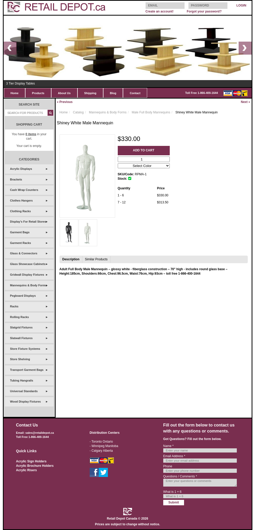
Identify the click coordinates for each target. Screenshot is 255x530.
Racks (14, 306)
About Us (64, 93)
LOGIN (241, 5)
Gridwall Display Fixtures (27, 274)
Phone (167, 466)
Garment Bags (20, 232)
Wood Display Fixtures (25, 401)
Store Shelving (20, 359)
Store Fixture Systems (25, 348)
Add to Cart (143, 150)
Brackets (16, 179)
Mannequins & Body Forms (28, 285)
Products (38, 93)
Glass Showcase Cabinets (27, 264)
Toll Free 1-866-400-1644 (201, 92)
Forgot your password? (204, 11)
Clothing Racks (20, 211)
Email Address (174, 456)
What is (172, 492)
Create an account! (160, 11)
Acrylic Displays (21, 168)
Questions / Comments (180, 476)
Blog (113, 93)
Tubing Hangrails (21, 380)
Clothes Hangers (21, 200)
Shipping (90, 93)
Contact (135, 93)
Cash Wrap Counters (24, 189)
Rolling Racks (19, 317)
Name (168, 446)
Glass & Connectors (23, 253)
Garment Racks (20, 242)
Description (71, 259)
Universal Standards (24, 391)
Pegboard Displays (23, 295)
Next (245, 102)
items (30, 134)
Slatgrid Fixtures (21, 327)
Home (15, 93)
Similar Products (96, 259)
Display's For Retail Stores (28, 221)
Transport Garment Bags (27, 369)
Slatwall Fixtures (21, 338)
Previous (65, 102)
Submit (173, 502)
